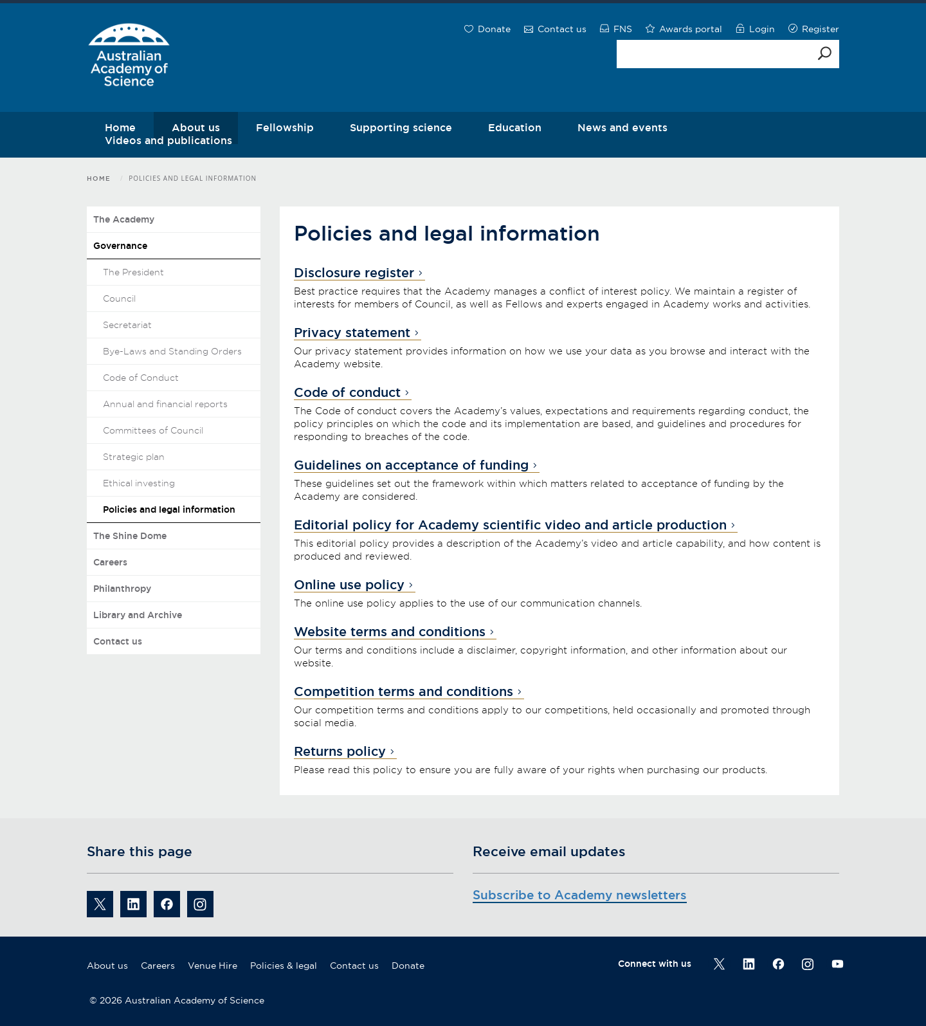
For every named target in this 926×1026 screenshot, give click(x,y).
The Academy (123, 219)
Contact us (117, 641)
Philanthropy (122, 588)
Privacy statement (352, 332)
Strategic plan (134, 457)
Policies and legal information (169, 509)
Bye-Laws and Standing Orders (172, 351)
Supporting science (401, 127)
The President (133, 272)
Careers (110, 562)
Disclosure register (354, 273)
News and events (622, 127)
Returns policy (340, 751)
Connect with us (654, 963)
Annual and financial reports (165, 404)
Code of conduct (347, 392)
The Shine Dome (130, 536)
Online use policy (349, 585)
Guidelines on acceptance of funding (411, 465)
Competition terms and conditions (403, 691)
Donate (408, 965)
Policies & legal (283, 965)
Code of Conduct (141, 377)
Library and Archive (137, 615)
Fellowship (285, 127)
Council (119, 298)
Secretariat (127, 325)
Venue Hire (212, 965)
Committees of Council (153, 430)
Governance (120, 246)
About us (107, 965)
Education (514, 127)
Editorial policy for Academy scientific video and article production (510, 525)
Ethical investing (139, 483)
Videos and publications (168, 140)
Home (99, 178)
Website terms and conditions (390, 632)
